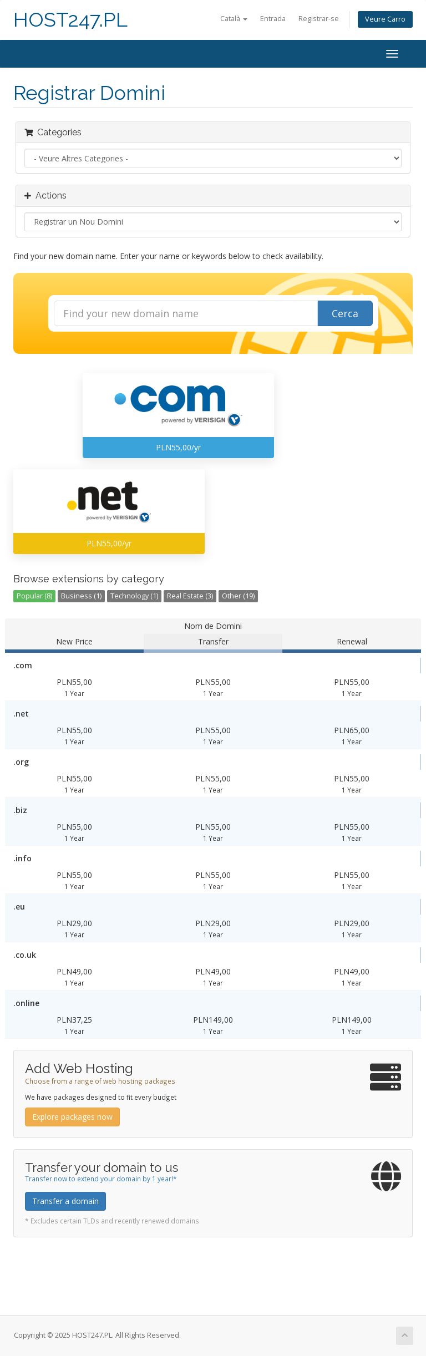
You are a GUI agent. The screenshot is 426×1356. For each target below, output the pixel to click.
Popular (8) (34, 596)
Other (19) (238, 596)
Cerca (345, 313)
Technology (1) (134, 596)
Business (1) (81, 596)
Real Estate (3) (190, 596)
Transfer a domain (65, 1201)
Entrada (273, 18)
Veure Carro (385, 19)
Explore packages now (72, 1116)
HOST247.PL (70, 20)
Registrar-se (318, 18)
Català (233, 18)
